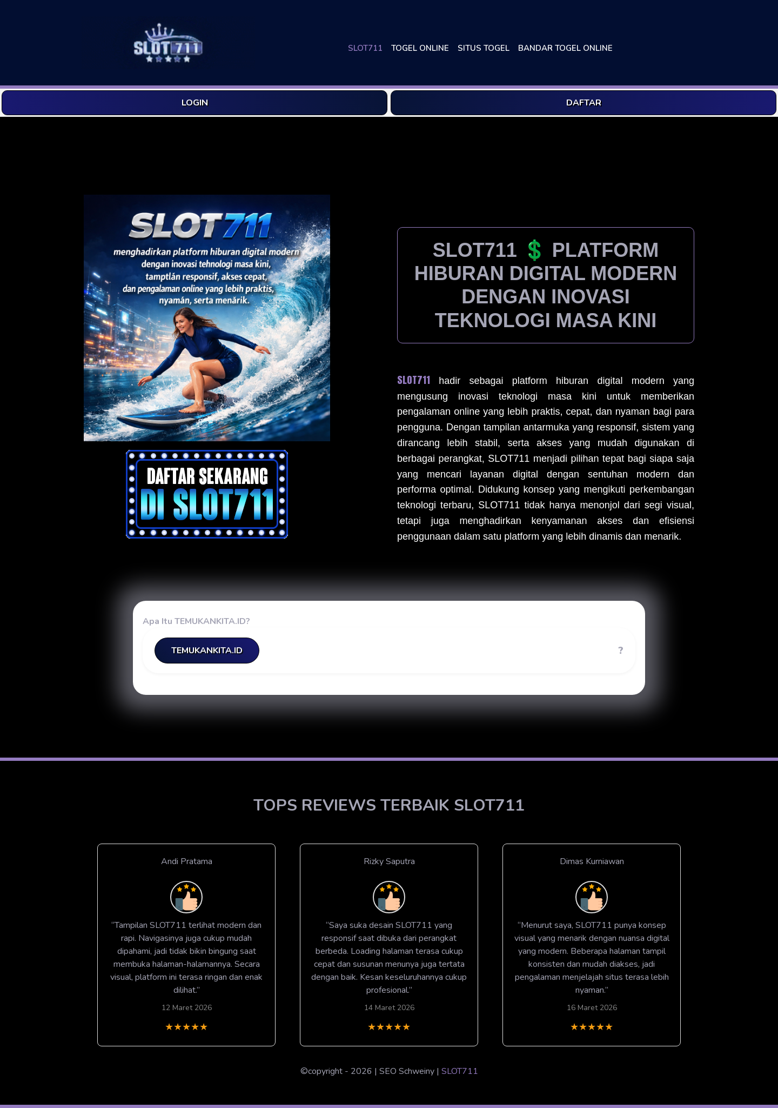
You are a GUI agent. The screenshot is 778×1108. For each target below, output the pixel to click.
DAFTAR (583, 103)
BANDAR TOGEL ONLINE (565, 48)
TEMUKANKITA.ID (207, 650)
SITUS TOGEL (483, 48)
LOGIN (195, 103)
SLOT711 (365, 48)
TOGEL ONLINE (420, 48)
